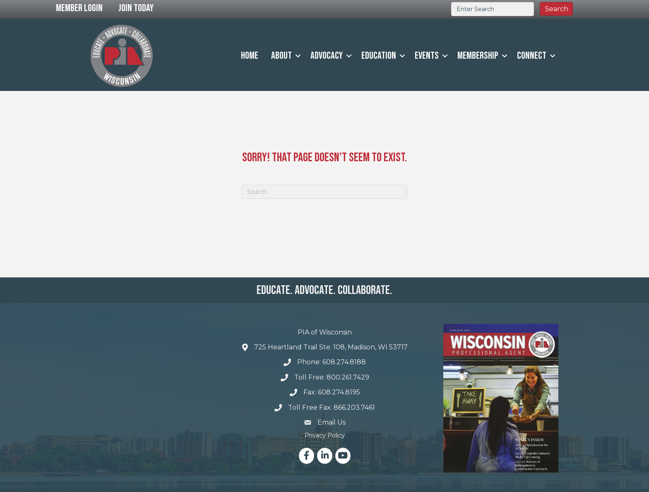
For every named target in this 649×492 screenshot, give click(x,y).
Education (378, 56)
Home (249, 56)
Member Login (79, 8)
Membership (477, 56)
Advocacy (326, 56)
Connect (531, 56)
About (281, 56)
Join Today (136, 8)
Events (427, 56)
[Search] (324, 192)
